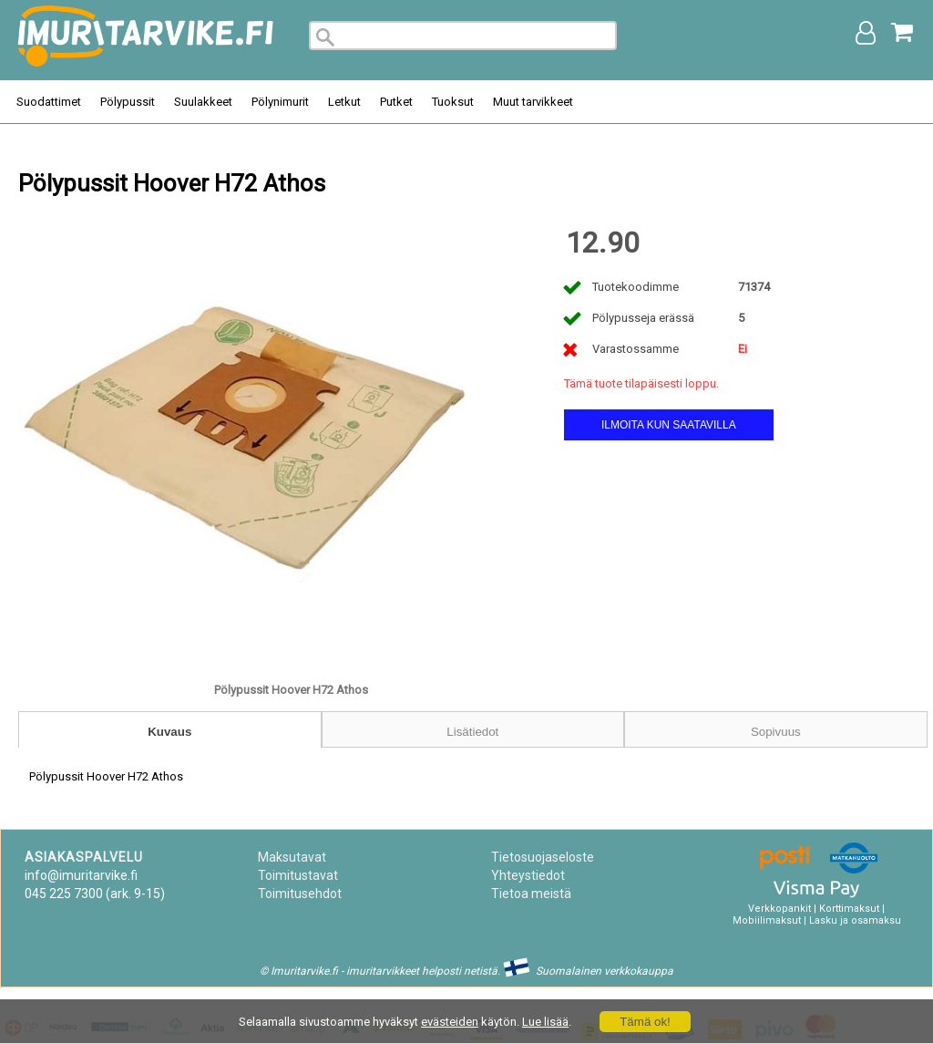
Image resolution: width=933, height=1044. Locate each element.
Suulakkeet (203, 102)
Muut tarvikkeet (533, 102)
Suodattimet (48, 102)
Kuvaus (169, 732)
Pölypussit (127, 102)
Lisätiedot (472, 732)
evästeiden (449, 1021)
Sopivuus (776, 732)
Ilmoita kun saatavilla (668, 425)
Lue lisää (545, 1021)
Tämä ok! (645, 1021)
